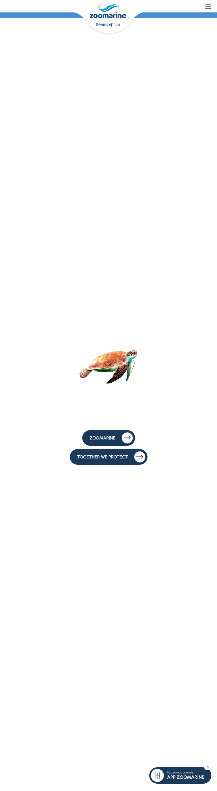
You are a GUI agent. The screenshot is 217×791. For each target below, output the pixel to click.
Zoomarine (111, 437)
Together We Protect (111, 456)
